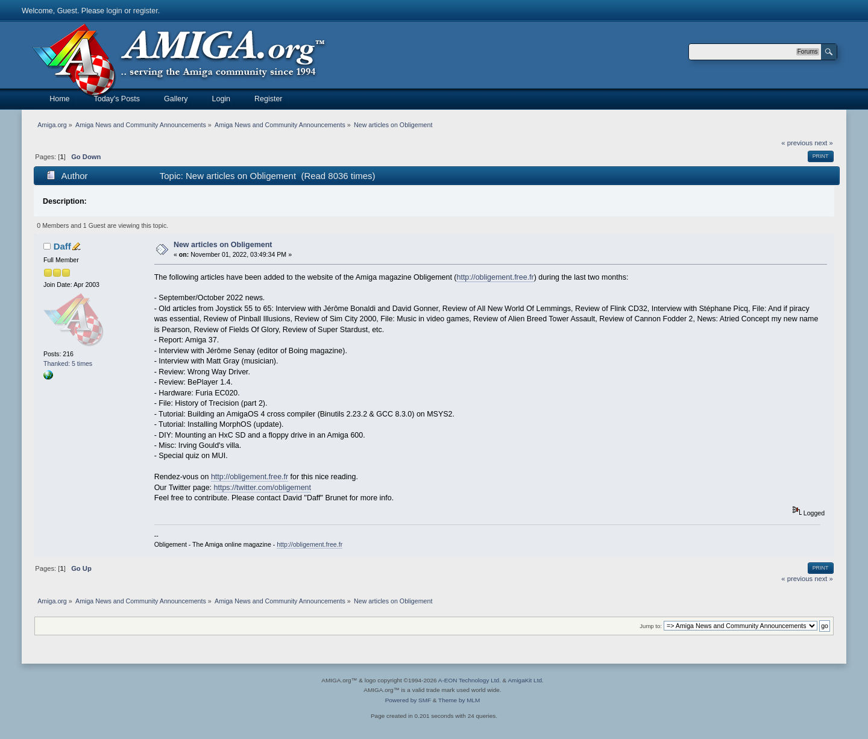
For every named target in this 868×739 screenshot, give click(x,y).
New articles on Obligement (223, 245)
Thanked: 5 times (67, 363)
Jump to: (651, 626)
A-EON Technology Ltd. (469, 680)
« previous (797, 142)
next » (823, 142)
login (114, 11)
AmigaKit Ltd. (525, 680)
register (145, 11)
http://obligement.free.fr (495, 277)
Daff (62, 246)
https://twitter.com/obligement (262, 487)
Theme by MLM (459, 700)
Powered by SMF (408, 700)
